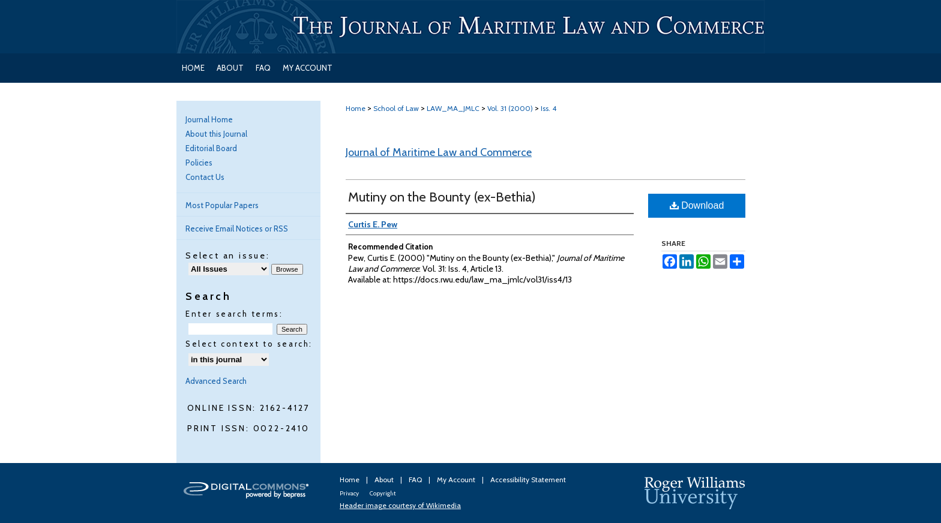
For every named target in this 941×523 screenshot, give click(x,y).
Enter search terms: (234, 313)
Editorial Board (211, 148)
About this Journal (216, 134)
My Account (457, 479)
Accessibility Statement (528, 479)
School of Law (396, 108)
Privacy (350, 493)
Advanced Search (216, 381)
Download (697, 205)
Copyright (382, 493)
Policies (198, 162)
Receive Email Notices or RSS (236, 228)
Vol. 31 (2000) (510, 108)
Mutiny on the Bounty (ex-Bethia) (442, 197)
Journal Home (209, 119)
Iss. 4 (548, 108)
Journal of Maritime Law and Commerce (439, 152)
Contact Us (204, 177)
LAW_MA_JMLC (453, 108)
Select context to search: (249, 343)
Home (355, 108)
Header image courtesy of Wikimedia (400, 505)
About (384, 479)
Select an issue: (227, 255)
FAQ (416, 479)
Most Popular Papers (222, 205)
